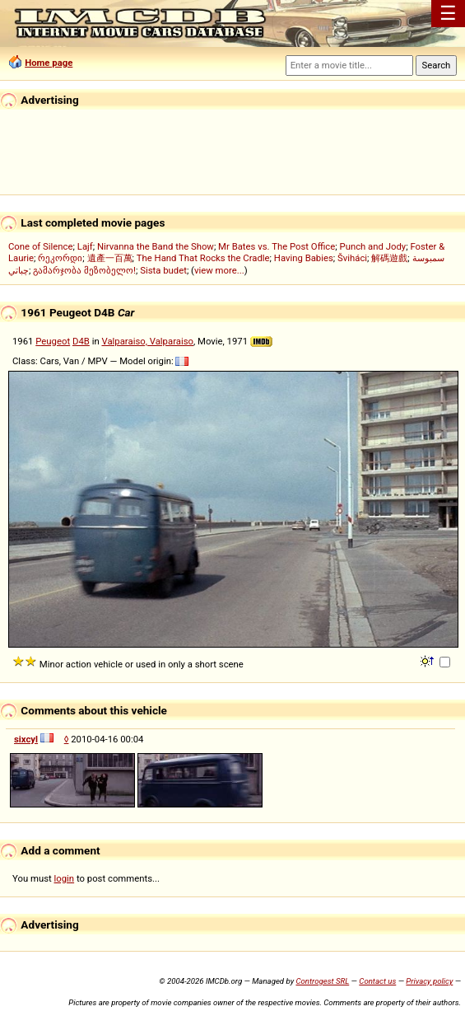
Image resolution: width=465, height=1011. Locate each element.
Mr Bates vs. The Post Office (276, 246)
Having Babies (303, 258)
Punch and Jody (372, 246)
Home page (48, 62)
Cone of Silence (40, 246)
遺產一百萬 (110, 258)
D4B (81, 341)
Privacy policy (429, 980)
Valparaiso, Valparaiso (147, 341)
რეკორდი (60, 258)
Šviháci (352, 258)
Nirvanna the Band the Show (155, 246)
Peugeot (52, 341)
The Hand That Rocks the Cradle (203, 258)
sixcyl (26, 739)
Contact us (377, 980)
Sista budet (163, 270)
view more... (219, 270)
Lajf (85, 246)
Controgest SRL (322, 980)
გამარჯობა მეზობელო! (84, 270)
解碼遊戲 (389, 258)
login (64, 878)
